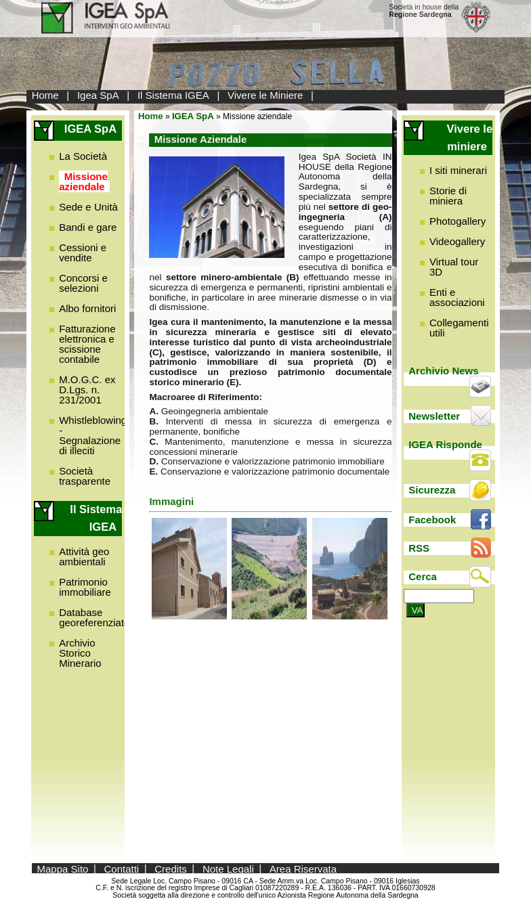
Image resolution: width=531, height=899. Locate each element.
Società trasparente (84, 476)
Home (45, 95)
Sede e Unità (88, 207)
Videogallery (457, 241)
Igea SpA (98, 95)
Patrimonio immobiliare (85, 587)
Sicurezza (431, 490)
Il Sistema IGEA (173, 95)
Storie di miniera (448, 195)
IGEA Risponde (445, 444)
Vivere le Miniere (265, 95)
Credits (170, 868)
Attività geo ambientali (84, 556)
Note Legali (228, 868)
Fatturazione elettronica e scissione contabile (87, 344)
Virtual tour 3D (453, 267)
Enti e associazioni (457, 297)
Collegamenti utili (459, 327)
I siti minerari (458, 170)
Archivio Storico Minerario (80, 653)
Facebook (432, 519)
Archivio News (443, 370)
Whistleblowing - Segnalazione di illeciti (93, 435)
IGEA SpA (193, 116)
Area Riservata (303, 868)
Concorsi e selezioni (83, 283)
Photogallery (457, 221)
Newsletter (434, 416)
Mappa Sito (63, 868)
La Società (83, 156)
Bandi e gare (87, 227)
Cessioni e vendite (82, 252)
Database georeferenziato (94, 617)
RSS (418, 548)
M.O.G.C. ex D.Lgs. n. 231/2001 (87, 389)
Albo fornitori (87, 308)
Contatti (122, 868)
